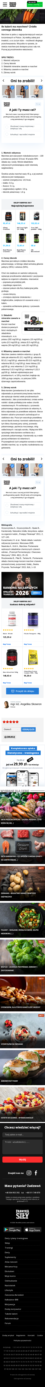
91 (29, 1365)
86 (17, 1365)
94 (36, 1365)
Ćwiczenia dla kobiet (14, 1295)
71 (19, 1362)
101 (16, 1369)
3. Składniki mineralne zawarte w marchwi (19, 66)
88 (21, 1365)
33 (5, 1354)
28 (31, 1351)
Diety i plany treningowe (16, 1238)
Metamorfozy (11, 1266)
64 (41, 1358)
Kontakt (31, 1335)
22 (17, 1351)
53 (14, 1358)
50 (7, 1358)
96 (41, 1365)
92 (31, 1365)
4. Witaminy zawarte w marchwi (14, 69)
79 (38, 1362)
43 (29, 1354)
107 (36, 1369)
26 (26, 1351)
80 (41, 1362)
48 (41, 1354)
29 (33, 1351)
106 (32, 1369)
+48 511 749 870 (33, 1192)
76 (31, 1362)
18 (7, 1351)
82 (7, 1365)
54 (17, 1358)
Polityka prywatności (22, 1340)
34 (7, 1354)
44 (31, 1354)
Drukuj (9, 737)
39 (19, 1354)
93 (33, 1365)
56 (21, 1358)
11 (29, 1347)
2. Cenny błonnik (8, 63)
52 (12, 1358)
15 (38, 1347)
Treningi (9, 1247)
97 (5, 1369)
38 (17, 1354)
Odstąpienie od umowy (22, 1379)
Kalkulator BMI (11, 1299)
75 (29, 1362)
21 (14, 1351)
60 (31, 1358)
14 (36, 1347)
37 (14, 1354)
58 (26, 1358)
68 (12, 1362)
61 (33, 1358)
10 (26, 1347)
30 (36, 1351)
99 (10, 1369)
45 (33, 1354)
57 (24, 1358)
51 (9, 1358)
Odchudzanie (11, 1280)
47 (38, 1354)
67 (9, 1362)
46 (36, 1354)
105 (29, 1369)
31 (38, 1351)
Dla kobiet (9, 1271)
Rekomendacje (12, 1318)
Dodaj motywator (13, 1309)
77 (33, 1362)
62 (36, 1358)
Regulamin (20, 1335)
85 (14, 1365)
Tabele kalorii (11, 1313)
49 (5, 1358)
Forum (8, 1323)
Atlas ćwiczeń (11, 1262)
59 (29, 1358)
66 (7, 1362)
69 (14, 1362)
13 (34, 1347)
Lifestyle (9, 1290)
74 (26, 1362)
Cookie (40, 1335)
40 (21, 1354)
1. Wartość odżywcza (10, 60)
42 (26, 1354)
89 (24, 1365)
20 (12, 1351)
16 (41, 1347)
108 (39, 1369)
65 (5, 1362)
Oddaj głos (28, 729)
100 (12, 1369)
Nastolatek (10, 1285)
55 (19, 1358)
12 (31, 1347)
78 (36, 1362)
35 (9, 1354)
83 (9, 1365)
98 (7, 1369)
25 (24, 1351)
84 (12, 1365)
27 (29, 1351)
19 (9, 1351)
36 (12, 1354)
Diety (7, 1252)
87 (19, 1365)
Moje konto (10, 1276)
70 (17, 1362)
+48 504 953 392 (12, 1192)
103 (22, 1369)
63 (38, 1358)
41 (24, 1354)
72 (21, 1362)
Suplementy (10, 1257)
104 (26, 1369)
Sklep (7, 1243)
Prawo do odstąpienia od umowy (22, 1375)
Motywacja (10, 1304)
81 (5, 1365)
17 (5, 1351)
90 (26, 1365)
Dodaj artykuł (8, 1335)
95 (38, 1365)
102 (19, 1369)
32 (41, 1351)
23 (19, 1351)
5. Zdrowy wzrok (8, 72)
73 (24, 1362)
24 (21, 1351)
